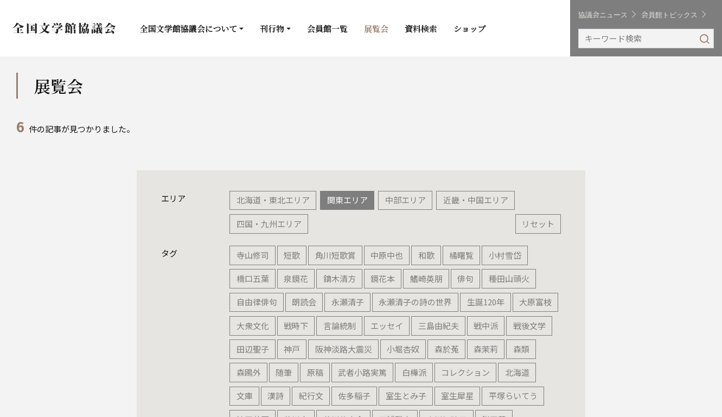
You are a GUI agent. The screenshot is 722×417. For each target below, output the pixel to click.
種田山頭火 (509, 278)
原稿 (315, 372)
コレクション (465, 372)
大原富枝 (535, 301)
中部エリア (405, 200)
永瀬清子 (347, 301)
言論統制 (339, 325)
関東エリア (347, 200)
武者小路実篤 (362, 372)
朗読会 (304, 301)
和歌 (426, 255)
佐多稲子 (354, 395)
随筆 (284, 372)
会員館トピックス (673, 14)
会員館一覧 (327, 28)
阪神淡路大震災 (343, 349)
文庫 (245, 395)
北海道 (517, 372)
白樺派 (414, 372)
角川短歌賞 (335, 255)
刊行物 (272, 28)
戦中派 (486, 325)
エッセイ (386, 325)
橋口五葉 (253, 278)
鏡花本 (382, 278)
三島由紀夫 (438, 325)
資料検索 (421, 28)
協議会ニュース (607, 14)
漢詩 (275, 395)
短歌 (292, 255)
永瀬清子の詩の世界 (415, 301)
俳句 (465, 278)
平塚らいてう (513, 395)
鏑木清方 (339, 278)
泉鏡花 (296, 278)
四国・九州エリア (269, 223)
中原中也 (386, 255)
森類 (521, 349)
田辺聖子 (253, 349)
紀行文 (311, 395)
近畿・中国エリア (475, 200)
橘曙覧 (461, 255)
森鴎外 (249, 372)
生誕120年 (485, 301)
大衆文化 (253, 325)
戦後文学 (529, 325)
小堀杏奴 (403, 349)
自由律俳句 (257, 301)
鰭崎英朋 (426, 278)
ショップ (469, 28)
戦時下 (296, 325)
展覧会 (376, 28)
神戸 (292, 349)
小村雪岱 (505, 255)
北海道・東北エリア (273, 200)
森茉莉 (486, 349)
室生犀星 (457, 395)
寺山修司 (253, 255)
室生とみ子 (406, 395)
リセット (538, 223)
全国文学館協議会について (189, 28)
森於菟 (447, 349)
